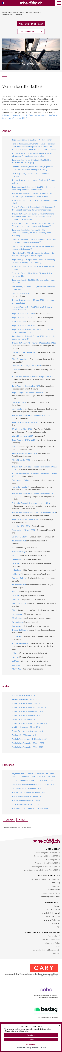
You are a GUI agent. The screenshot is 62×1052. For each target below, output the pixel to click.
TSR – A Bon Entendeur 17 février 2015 (28, 792)
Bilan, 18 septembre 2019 (22, 436)
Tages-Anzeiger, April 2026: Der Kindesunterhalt (32, 140)
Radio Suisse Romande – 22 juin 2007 (27, 747)
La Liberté (16, 574)
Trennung (56, 886)
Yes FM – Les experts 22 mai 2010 (26, 727)
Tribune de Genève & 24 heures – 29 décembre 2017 (34, 512)
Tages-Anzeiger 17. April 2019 (24, 453)
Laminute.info (18, 409)
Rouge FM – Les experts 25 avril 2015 (27, 703)
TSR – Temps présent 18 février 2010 (27, 796)
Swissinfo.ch (17, 622)
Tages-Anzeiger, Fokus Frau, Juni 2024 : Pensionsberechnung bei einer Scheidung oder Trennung (31, 233)
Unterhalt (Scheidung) (51, 913)
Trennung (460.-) (53, 859)
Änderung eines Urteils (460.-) (47, 863)
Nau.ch (15, 446)
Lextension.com (18, 665)
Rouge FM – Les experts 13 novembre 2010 (30, 723)
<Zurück (9, 820)
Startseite (5, 12)
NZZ (14, 547)
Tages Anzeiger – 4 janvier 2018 (25, 519)
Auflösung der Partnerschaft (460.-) (45, 866)
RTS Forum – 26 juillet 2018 (23, 695)
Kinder (57, 906)
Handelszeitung (18, 551)
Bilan (14, 555)
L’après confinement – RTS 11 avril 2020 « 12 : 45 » (33, 780)
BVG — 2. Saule (53, 909)
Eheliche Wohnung (52, 920)
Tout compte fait (19, 541)
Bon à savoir (17, 626)
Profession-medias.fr (20, 487)
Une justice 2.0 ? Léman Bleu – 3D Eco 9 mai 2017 (33, 784)
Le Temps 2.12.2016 (20, 537)
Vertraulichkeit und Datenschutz (46, 950)
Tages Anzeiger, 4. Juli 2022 (23, 313)
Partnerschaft (54, 889)
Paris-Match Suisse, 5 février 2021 (26, 366)
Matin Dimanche (19, 603)
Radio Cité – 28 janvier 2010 (24, 735)
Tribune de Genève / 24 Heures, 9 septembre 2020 (33, 376)
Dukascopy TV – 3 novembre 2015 (26, 788)
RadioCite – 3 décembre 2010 (24, 719)
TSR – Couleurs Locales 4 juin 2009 (26, 800)
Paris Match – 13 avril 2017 (23, 530)
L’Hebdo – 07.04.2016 (21, 526)
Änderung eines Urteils (50, 896)
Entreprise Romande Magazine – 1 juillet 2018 (31, 503)
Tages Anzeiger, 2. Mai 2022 (23, 325)
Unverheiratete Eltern (51, 893)
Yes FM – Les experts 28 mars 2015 (26, 699)
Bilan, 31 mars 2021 (20, 359)
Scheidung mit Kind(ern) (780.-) (47, 856)
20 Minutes (17, 618)
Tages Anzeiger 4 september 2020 (26, 386)
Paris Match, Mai (19, 321)
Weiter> (22, 820)
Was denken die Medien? (12, 14)
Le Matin (15, 599)
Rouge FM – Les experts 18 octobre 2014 (29, 707)
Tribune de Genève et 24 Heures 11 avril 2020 (31, 415)
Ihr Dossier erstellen (31, 31)
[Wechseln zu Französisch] (3, 3)
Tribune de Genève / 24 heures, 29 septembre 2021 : (34, 343)
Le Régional (16, 559)
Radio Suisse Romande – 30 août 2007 (28, 743)
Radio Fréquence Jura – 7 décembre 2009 (29, 739)
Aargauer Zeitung (19, 578)
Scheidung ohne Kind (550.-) (48, 852)
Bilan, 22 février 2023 (21, 293)
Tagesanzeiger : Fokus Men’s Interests (27, 392)
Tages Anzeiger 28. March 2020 (25, 422)
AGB (58, 946)
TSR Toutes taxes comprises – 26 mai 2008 (30, 808)
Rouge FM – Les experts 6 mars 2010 (27, 731)
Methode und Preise (51, 943)
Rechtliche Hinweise (39, 1048)
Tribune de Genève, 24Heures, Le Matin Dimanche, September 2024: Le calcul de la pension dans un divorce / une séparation (33, 216)
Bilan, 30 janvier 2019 (21, 460)
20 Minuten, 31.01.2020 (22, 429)
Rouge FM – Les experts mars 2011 (26, 715)
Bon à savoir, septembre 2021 (24, 352)
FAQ (58, 927)
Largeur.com (17, 614)
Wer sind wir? (54, 936)
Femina (15, 657)
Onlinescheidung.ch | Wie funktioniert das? (25, 12)
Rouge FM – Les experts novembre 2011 (28, 711)
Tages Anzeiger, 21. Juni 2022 (24, 317)
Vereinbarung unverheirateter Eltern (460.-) (42, 870)
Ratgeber (56, 923)
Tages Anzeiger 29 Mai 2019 (23, 440)
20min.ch (16, 369)
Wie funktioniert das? (31, 24)
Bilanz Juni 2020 (19, 402)
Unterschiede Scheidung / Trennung (45, 879)
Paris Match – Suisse (20, 480)
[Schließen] (59, 1025)
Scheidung (55, 882)
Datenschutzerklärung (23, 1048)
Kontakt (56, 953)
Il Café (14, 653)
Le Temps (16, 563)
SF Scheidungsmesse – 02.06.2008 (26, 804)
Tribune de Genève (20, 630)
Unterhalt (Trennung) (51, 916)
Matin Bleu (16, 669)
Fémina (15, 591)
